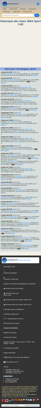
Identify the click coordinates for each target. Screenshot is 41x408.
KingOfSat (33, 405)
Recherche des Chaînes (11, 323)
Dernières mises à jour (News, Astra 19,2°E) (17, 304)
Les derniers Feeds (11, 380)
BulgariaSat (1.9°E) (8, 107)
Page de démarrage (16, 260)
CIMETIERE (16, 11)
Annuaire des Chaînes (10, 337)
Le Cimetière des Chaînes (11, 348)
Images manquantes (9, 353)
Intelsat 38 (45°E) (7, 72)
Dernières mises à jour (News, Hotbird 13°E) (17, 300)
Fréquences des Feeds (12, 379)
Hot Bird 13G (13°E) (8, 99)
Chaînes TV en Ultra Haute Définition (16, 357)
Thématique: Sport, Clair (12, 369)
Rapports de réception (9, 332)
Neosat (3, 108)
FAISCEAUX (6, 11)
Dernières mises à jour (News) (13, 288)
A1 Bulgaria (4, 245)
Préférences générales (10, 272)
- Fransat (10, 343)
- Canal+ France (20, 342)
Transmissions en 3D (10, 362)
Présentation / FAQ (9, 266)
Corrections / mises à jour (10, 278)
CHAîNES (23, 9)
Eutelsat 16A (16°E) (8, 196)
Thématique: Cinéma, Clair (13, 373)
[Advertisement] (20, 46)
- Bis (32, 342)
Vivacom (3, 74)
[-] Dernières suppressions (11, 314)
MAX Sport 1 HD (11, 74)
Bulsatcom (4, 122)
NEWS (5, 9)
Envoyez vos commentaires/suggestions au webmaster (19, 284)
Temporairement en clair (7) (13, 319)
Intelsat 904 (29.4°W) (8, 236)
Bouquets (6, 342)
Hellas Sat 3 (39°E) (7, 120)
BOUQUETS (32, 9)
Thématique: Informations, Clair (14, 371)
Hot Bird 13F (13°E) (8, 93)
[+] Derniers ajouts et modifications (13, 309)
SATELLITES (13, 9)
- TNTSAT (28, 342)
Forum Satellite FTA (11, 382)
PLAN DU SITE (27, 11)
